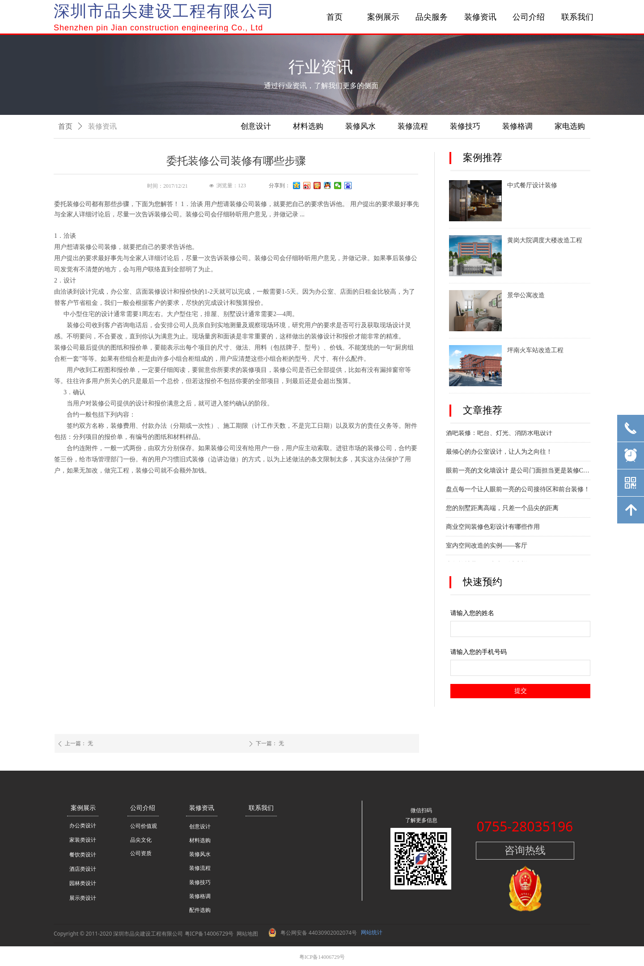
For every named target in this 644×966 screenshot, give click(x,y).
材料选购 (308, 126)
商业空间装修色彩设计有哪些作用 (493, 528)
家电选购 (570, 126)
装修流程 (413, 126)
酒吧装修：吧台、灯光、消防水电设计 (499, 434)
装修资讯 (102, 126)
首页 (65, 126)
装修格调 (517, 126)
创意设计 (256, 126)
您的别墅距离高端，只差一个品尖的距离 (502, 509)
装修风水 (360, 126)
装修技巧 (465, 126)
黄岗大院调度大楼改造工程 (544, 240)
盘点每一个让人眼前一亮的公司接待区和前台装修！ (518, 490)
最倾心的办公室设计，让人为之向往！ (499, 453)
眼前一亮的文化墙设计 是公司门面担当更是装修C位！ (518, 471)
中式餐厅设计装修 (532, 185)
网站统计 (371, 932)
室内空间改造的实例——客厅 (486, 547)
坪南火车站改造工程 (535, 350)
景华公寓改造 (526, 295)
